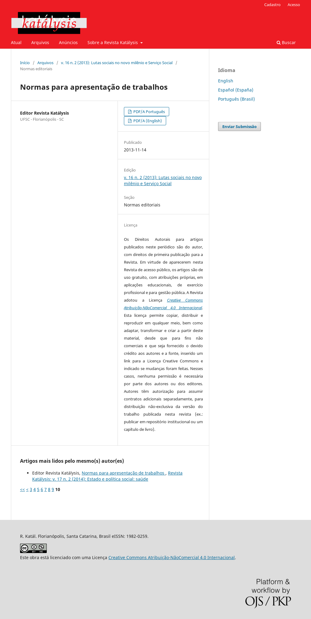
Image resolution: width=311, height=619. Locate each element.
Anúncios (68, 42)
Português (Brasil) (236, 99)
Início (25, 62)
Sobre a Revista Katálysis (113, 42)
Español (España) (235, 90)
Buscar (286, 42)
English (225, 81)
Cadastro (272, 4)
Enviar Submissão (239, 126)
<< (22, 489)
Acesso (294, 4)
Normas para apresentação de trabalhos (124, 473)
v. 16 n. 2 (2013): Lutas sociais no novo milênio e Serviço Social (117, 62)
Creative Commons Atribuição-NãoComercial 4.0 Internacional (171, 557)
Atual (16, 42)
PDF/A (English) (147, 120)
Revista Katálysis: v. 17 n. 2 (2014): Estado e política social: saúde (107, 476)
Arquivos (40, 42)
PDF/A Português (148, 111)
